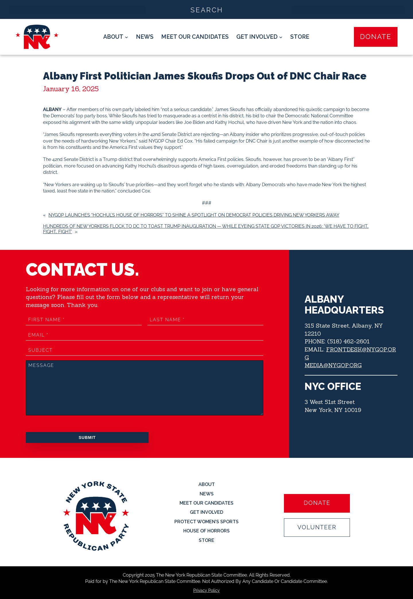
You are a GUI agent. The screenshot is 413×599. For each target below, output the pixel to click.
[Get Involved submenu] (259, 37)
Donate (375, 36)
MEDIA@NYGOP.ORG (333, 365)
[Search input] (207, 9)
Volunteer (316, 527)
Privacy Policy (206, 590)
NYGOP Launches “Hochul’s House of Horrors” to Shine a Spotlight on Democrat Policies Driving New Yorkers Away (193, 215)
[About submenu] (115, 37)
